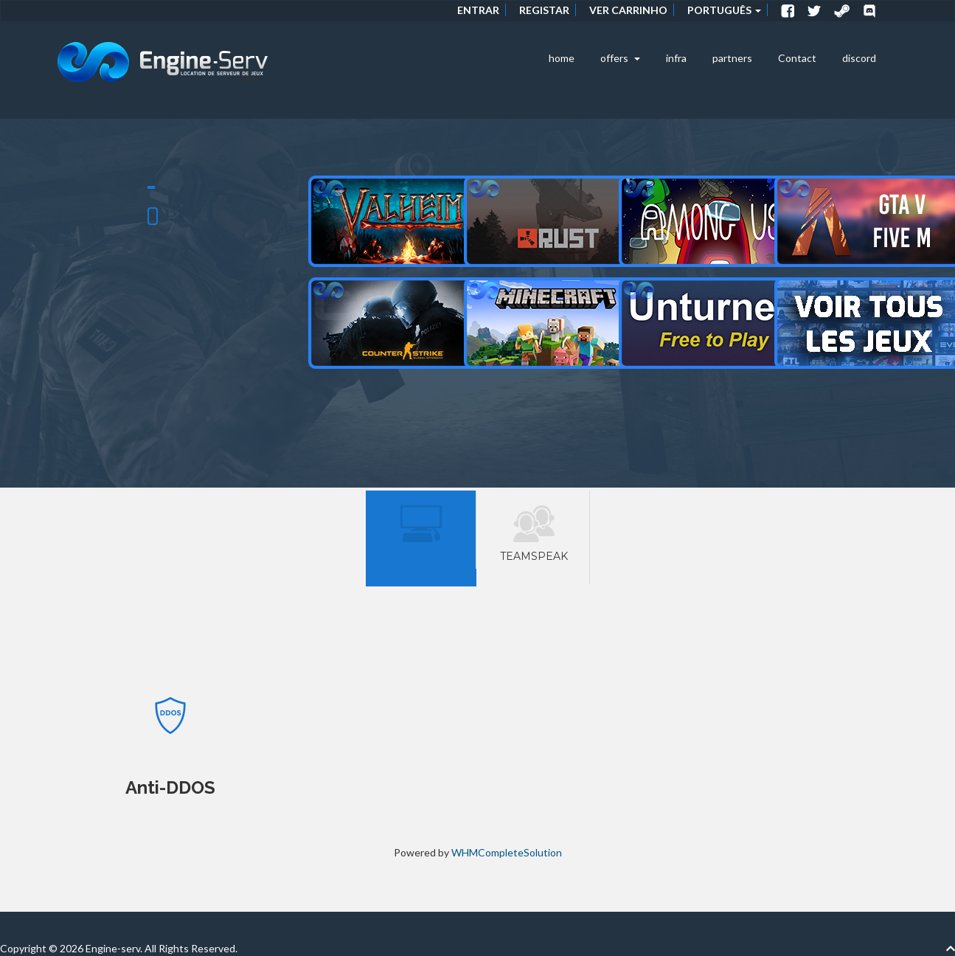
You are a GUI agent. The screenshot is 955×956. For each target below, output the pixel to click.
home (561, 58)
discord (859, 58)
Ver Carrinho (628, 10)
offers (620, 58)
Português (724, 10)
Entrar (478, 10)
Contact (797, 58)
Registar (544, 10)
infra (676, 58)
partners (732, 58)
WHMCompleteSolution (506, 852)
